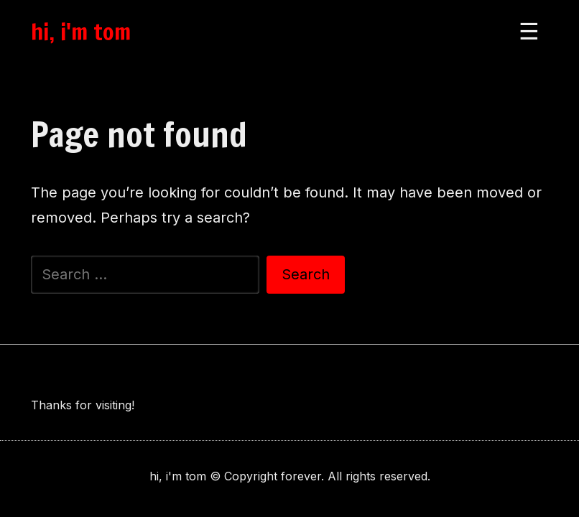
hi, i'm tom (81, 31)
